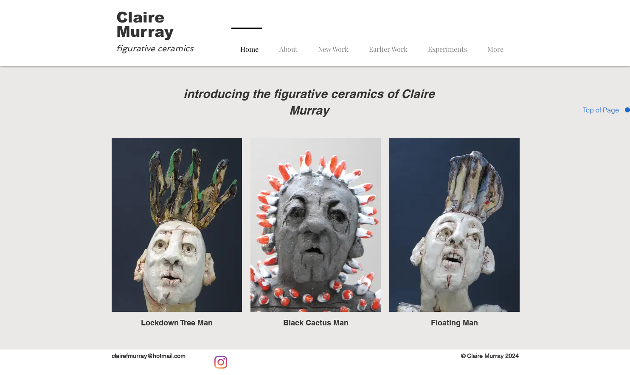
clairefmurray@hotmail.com (149, 356)
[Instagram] (220, 362)
